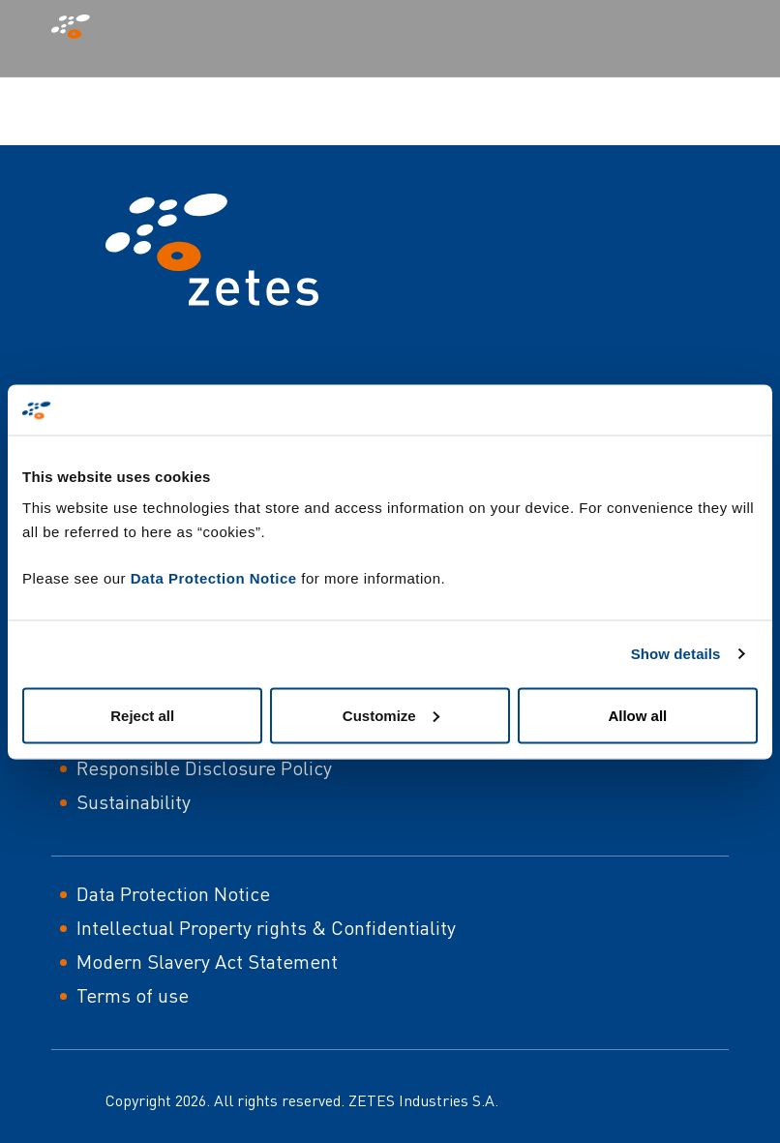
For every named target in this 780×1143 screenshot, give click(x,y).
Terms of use (132, 995)
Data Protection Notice (214, 577)
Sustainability (133, 802)
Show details (676, 654)
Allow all (637, 715)
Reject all (142, 715)
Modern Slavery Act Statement (207, 961)
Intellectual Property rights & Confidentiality (266, 928)
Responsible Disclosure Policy (204, 768)
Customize (391, 715)
